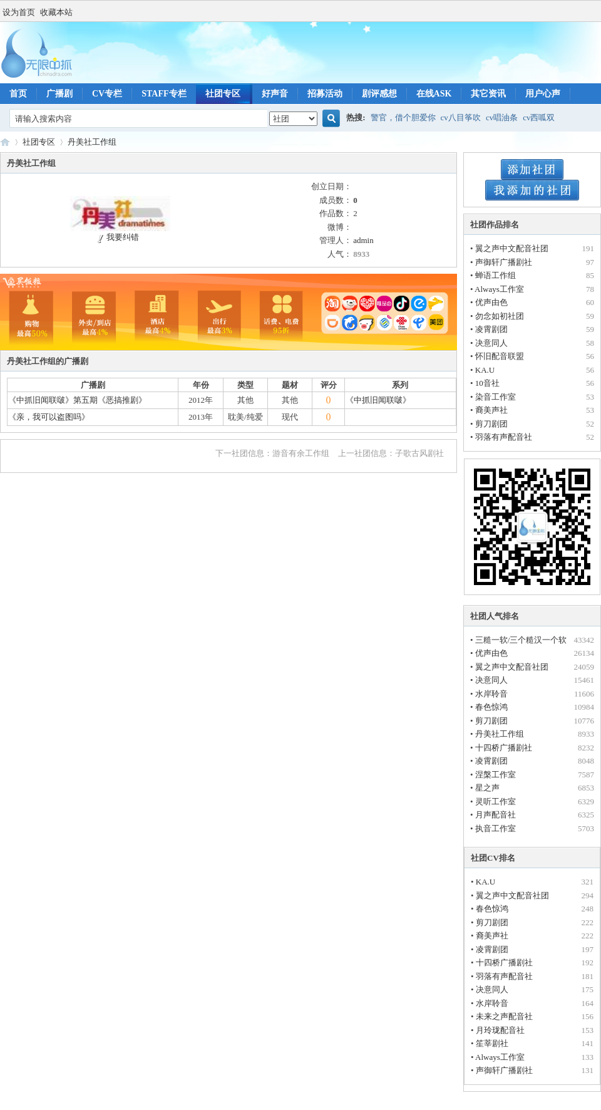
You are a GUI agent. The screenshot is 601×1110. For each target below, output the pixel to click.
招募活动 (324, 93)
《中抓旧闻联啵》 (378, 400)
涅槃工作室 (495, 774)
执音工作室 (495, 828)
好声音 (275, 93)
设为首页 (19, 12)
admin (363, 240)
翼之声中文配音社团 (511, 248)
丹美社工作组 (92, 142)
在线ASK (434, 93)
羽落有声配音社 (503, 437)
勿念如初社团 (499, 316)
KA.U (485, 370)
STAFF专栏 (163, 93)
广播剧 (59, 93)
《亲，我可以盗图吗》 (49, 417)
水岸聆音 (491, 693)
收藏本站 (56, 12)
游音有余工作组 (300, 453)
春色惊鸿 (491, 707)
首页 (18, 93)
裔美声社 (491, 410)
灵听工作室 (495, 801)
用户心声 (542, 93)
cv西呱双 (539, 117)
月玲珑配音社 (500, 1030)
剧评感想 (379, 93)
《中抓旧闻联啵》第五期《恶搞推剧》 (77, 400)
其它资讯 (488, 93)
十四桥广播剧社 (503, 747)
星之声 (487, 787)
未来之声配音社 (504, 1016)
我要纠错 (117, 237)
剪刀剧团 (491, 423)
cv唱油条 (502, 117)
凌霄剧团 (491, 329)
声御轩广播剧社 (503, 262)
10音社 (487, 383)
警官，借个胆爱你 (403, 117)
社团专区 (222, 93)
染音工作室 (495, 397)
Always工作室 (499, 289)
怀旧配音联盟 (499, 356)
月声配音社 (495, 814)
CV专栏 (107, 93)
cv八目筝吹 (461, 117)
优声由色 (491, 302)
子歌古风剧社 (419, 453)
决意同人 (491, 343)
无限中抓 (5, 142)
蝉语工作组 (495, 275)
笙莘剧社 (492, 1043)
